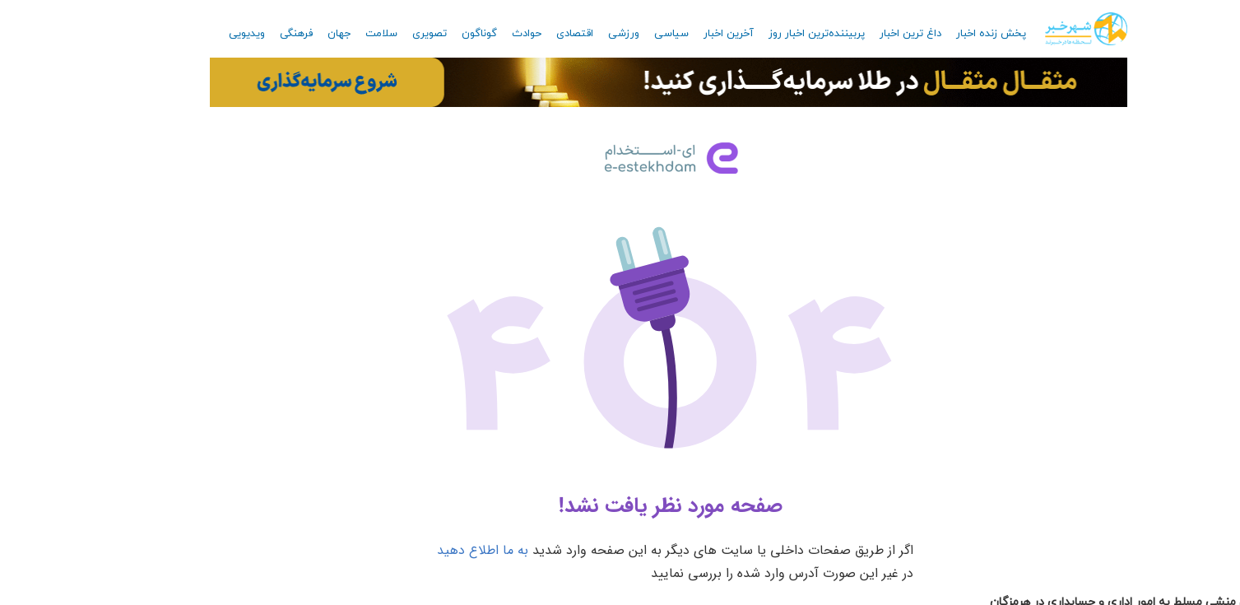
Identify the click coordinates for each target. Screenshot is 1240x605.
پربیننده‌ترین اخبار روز (766, 33)
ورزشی (573, 33)
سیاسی (621, 33)
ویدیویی (197, 33)
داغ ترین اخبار (860, 33)
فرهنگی (246, 33)
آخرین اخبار (678, 33)
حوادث (476, 33)
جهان (288, 33)
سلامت (331, 33)
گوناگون (429, 33)
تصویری (379, 33)
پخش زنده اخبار (941, 33)
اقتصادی (524, 33)
